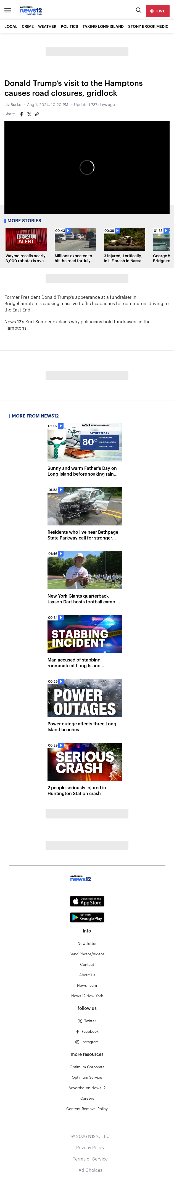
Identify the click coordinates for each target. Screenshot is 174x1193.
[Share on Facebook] (21, 114)
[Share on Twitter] (29, 114)
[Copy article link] (37, 114)
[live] (158, 11)
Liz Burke (12, 105)
